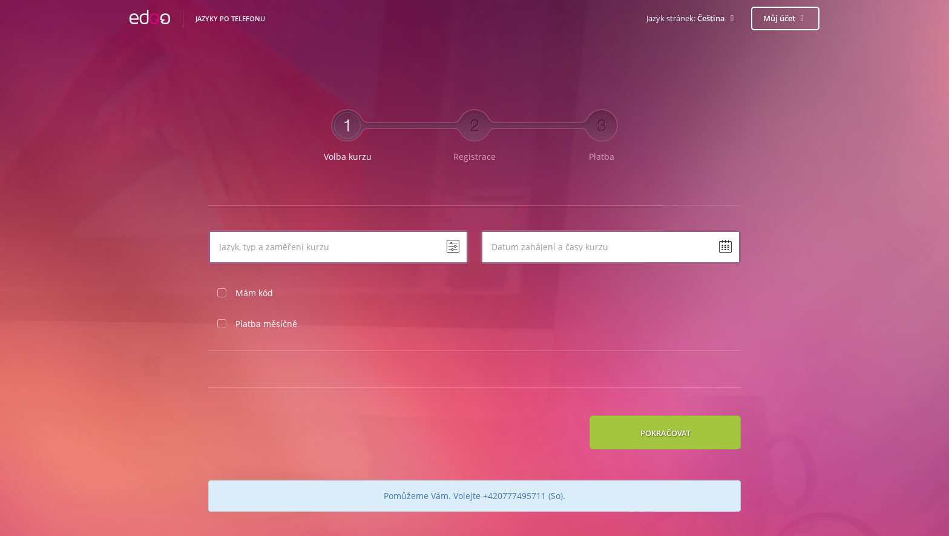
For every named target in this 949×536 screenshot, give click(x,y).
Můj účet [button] (785, 18)
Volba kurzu (348, 156)
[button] (692, 18)
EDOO (150, 19)
